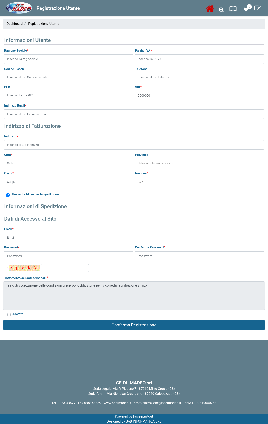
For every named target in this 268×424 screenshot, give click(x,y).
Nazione (141, 173)
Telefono (141, 69)
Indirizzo (11, 137)
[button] (221, 10)
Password (12, 247)
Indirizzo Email (15, 106)
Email (9, 229)
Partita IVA (143, 51)
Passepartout (143, 416)
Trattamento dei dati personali (25, 278)
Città (8, 155)
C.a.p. (9, 173)
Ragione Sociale (16, 51)
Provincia (142, 155)
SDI (138, 87)
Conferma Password (150, 247)
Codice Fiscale (14, 69)
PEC (7, 87)
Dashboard (14, 24)
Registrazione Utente (43, 24)
